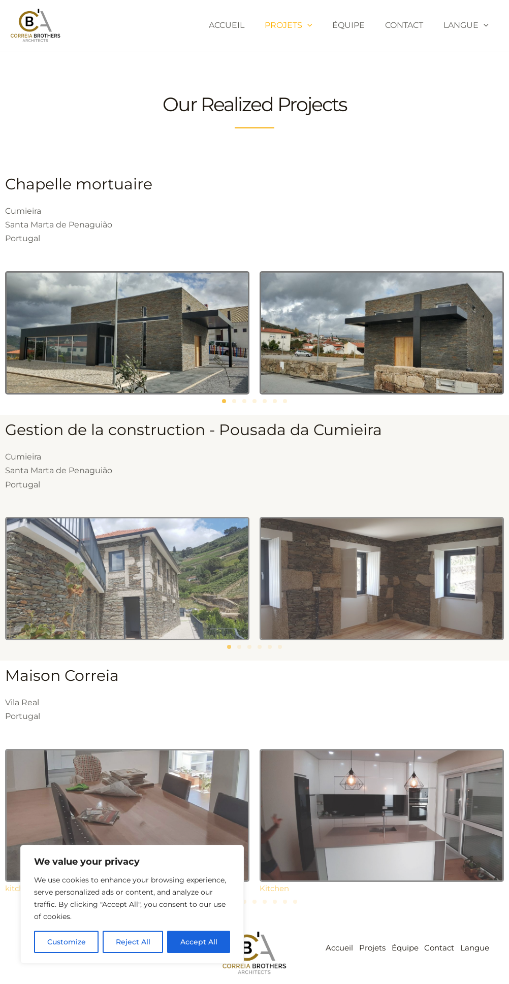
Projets (303, 25)
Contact (410, 25)
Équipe (358, 25)
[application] (321, 25)
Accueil (245, 25)
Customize (66, 941)
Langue (468, 25)
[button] (224, 401)
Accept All (198, 941)
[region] (132, 904)
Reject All (133, 941)
